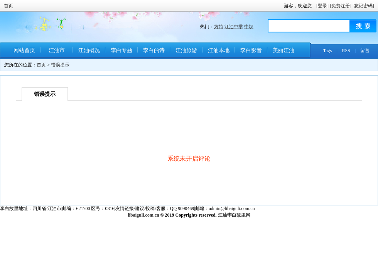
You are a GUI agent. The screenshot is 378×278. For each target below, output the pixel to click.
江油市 (57, 50)
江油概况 (89, 50)
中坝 (248, 26)
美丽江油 (283, 50)
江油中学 (233, 26)
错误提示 (60, 65)
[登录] (322, 5)
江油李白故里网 (234, 215)
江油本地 (219, 50)
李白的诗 (154, 50)
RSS (346, 50)
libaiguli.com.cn (143, 215)
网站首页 (24, 50)
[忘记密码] (363, 5)
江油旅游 (186, 50)
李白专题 (121, 50)
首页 (8, 5)
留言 (365, 50)
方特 (218, 26)
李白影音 (251, 50)
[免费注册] (340, 5)
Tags (327, 50)
